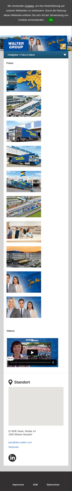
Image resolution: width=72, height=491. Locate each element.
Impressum (18, 484)
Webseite (13, 447)
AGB (35, 484)
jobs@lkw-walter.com (20, 442)
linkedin (12, 458)
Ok (51, 19)
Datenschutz (53, 484)
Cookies (29, 5)
